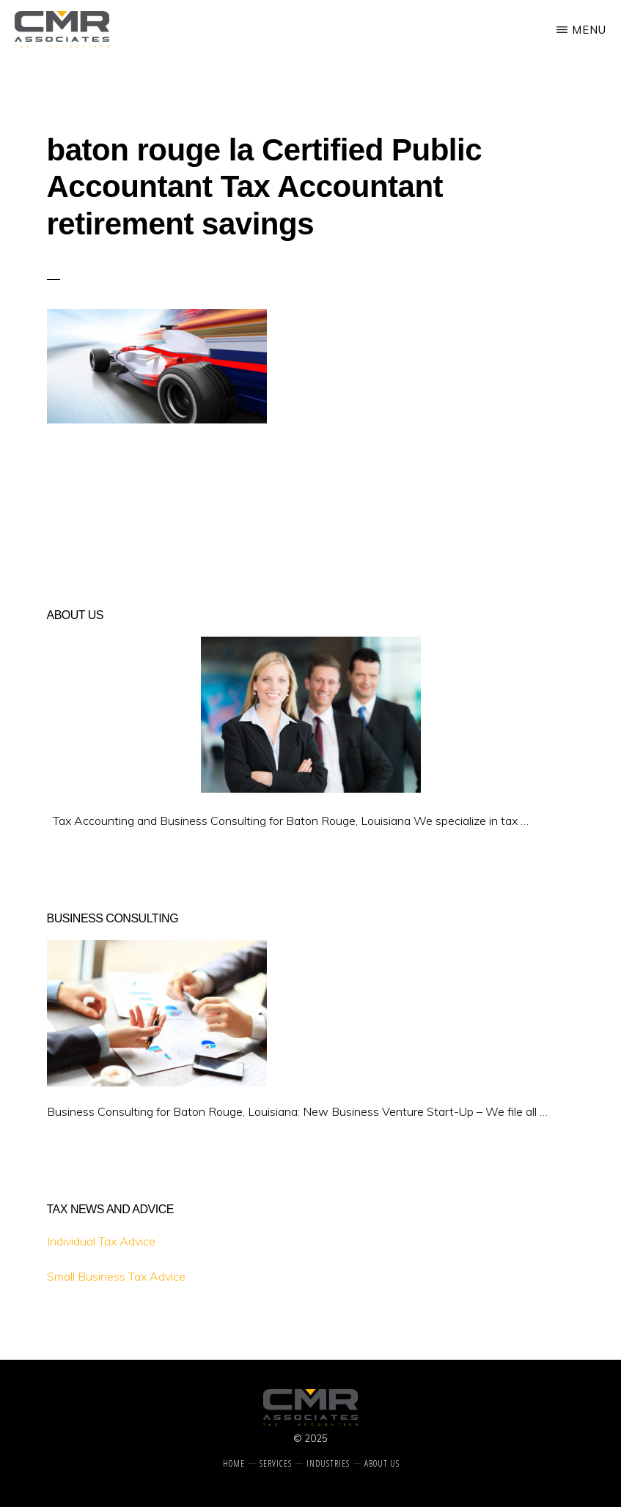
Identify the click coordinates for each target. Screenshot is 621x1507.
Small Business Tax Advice (116, 1276)
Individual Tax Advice (101, 1241)
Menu (589, 30)
